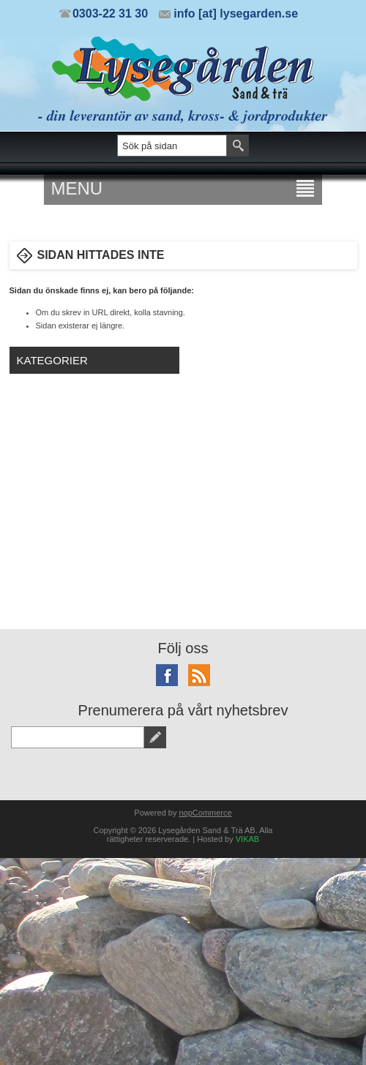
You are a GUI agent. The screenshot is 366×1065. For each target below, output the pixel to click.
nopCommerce (205, 812)
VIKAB (247, 839)
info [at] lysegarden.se (235, 13)
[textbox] (172, 146)
